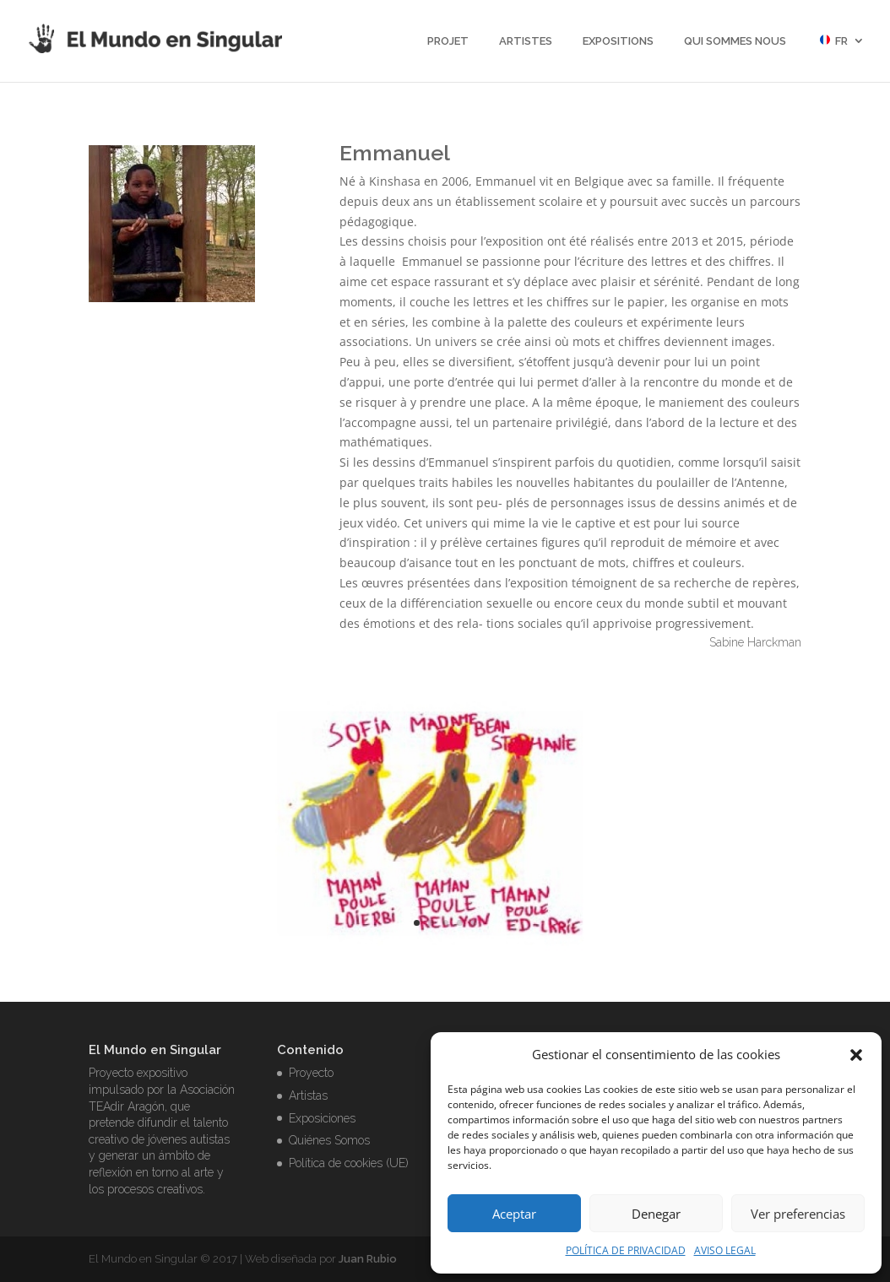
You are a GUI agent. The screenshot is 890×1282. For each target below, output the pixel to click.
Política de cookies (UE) (349, 1163)
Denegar (656, 1213)
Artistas (308, 1095)
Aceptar (514, 1213)
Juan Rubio (368, 1258)
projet (448, 41)
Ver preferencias (798, 1213)
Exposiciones (322, 1118)
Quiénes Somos (329, 1140)
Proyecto (311, 1072)
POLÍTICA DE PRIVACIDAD (626, 1250)
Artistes (525, 41)
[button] (856, 1055)
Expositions (618, 41)
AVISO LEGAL (725, 1250)
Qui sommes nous (735, 41)
